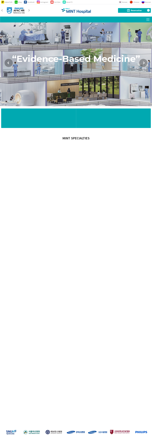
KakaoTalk (6, 2)
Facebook (29, 2)
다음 (143, 65)
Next (28, 10)
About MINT (44, 416)
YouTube (55, 2)
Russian (146, 2)
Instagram (42, 2)
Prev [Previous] (2, 10)
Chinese (134, 2)
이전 (9, 65)
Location (57, 416)
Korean (123, 2)
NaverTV (68, 2)
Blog (18, 2)
